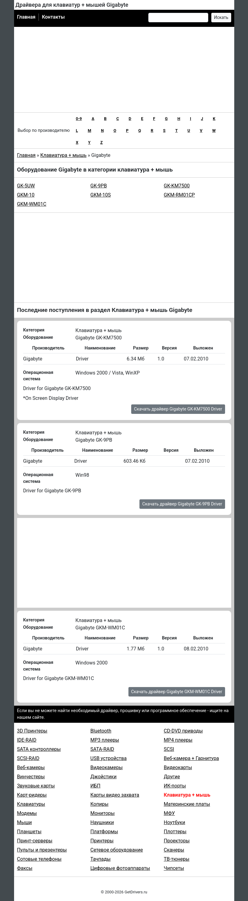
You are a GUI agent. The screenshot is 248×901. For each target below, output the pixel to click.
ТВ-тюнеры (177, 859)
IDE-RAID (27, 740)
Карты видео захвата (115, 795)
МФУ (169, 813)
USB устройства (109, 758)
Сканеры (174, 850)
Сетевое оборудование (117, 850)
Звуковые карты (36, 786)
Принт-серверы (35, 841)
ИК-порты (175, 786)
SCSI (169, 749)
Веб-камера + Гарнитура (191, 758)
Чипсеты (174, 868)
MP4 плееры (178, 740)
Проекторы (177, 841)
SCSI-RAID (28, 758)
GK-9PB (99, 186)
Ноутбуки (174, 822)
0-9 (79, 118)
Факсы (24, 868)
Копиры (100, 804)
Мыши (24, 822)
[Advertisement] (124, 69)
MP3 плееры (105, 740)
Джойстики (104, 777)
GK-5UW (26, 186)
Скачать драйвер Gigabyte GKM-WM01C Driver (176, 691)
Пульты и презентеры (42, 850)
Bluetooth (101, 731)
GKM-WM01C (31, 204)
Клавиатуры (31, 804)
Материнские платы (187, 804)
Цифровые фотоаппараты (120, 868)
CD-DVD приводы (183, 731)
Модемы (27, 813)
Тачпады (101, 859)
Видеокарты (178, 767)
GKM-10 (26, 195)
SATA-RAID (102, 749)
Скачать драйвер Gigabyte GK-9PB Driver (182, 503)
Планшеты (29, 831)
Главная (26, 17)
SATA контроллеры (39, 749)
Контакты (53, 17)
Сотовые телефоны (39, 859)
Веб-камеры (31, 767)
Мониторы (103, 813)
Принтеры (102, 841)
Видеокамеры (107, 767)
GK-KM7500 (177, 186)
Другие (172, 777)
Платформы (104, 831)
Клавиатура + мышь (63, 155)
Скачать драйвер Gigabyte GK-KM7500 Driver (178, 409)
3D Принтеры (32, 731)
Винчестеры (31, 777)
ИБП (96, 786)
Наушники (102, 822)
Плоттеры (175, 831)
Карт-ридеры (32, 795)
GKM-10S (101, 195)
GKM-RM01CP (179, 195)
